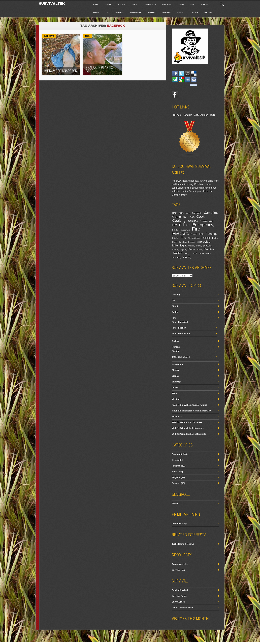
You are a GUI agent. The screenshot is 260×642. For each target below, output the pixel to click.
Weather (119, 12)
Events (175, 460)
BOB (181, 213)
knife (175, 245)
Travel (194, 253)
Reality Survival (180, 590)
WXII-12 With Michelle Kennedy (188, 428)
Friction (205, 237)
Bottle (187, 213)
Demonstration (206, 221)
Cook (200, 217)
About (135, 4)
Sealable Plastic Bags (99, 69)
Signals (151, 12)
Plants (198, 246)
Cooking (194, 12)
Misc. (87, 36)
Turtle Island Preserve (183, 544)
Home (95, 4)
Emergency (202, 224)
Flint (183, 237)
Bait (174, 213)
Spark (199, 250)
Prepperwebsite (180, 564)
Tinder (177, 253)
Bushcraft (49, 36)
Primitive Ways (179, 523)
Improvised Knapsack (60, 70)
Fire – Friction (179, 328)
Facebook (175, 94)
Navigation (135, 12)
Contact (166, 4)
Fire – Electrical (180, 322)
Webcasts (177, 416)
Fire (192, 4)
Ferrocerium (185, 230)
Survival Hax (178, 570)
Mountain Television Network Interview (191, 410)
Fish (201, 234)
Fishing (211, 234)
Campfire (210, 212)
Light (183, 245)
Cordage (193, 220)
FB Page (176, 115)
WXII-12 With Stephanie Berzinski (189, 434)
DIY (107, 12)
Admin (175, 503)
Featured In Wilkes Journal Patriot (189, 405)
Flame (175, 238)
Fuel (214, 237)
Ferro (174, 230)
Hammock (176, 242)
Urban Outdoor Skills (182, 607)
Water (96, 12)
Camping (178, 216)
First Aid (194, 234)
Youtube (204, 115)
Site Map (122, 4)
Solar (191, 249)
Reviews (176, 483)
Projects (176, 477)
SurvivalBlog (178, 602)
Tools (186, 254)
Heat (184, 242)
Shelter (205, 4)
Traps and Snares (181, 357)
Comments (150, 4)
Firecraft (180, 233)
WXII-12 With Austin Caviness (187, 422)
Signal (183, 249)
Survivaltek (52, 3)
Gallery (208, 12)
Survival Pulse (179, 596)
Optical (191, 246)
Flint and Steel (193, 238)
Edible (180, 12)
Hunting (166, 12)
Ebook (108, 4)
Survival (209, 249)
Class (191, 216)
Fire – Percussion (181, 333)
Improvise (203, 241)
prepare (207, 245)
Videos (181, 4)
